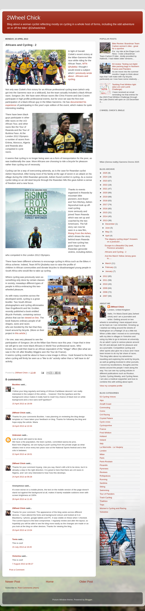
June (107, 228)
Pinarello (104, 465)
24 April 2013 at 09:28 (22, 477)
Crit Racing (105, 415)
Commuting (105, 407)
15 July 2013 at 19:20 (22, 547)
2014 (105, 216)
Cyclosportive (106, 425)
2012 (105, 276)
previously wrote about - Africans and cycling (80, 76)
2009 (105, 288)
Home (49, 581)
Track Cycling (106, 497)
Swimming (104, 490)
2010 (105, 284)
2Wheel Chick (23, 18)
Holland (103, 436)
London (103, 451)
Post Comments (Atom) (28, 588)
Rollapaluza (105, 476)
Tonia (15, 539)
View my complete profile (111, 386)
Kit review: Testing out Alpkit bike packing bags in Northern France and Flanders (125, 66)
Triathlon (104, 501)
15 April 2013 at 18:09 (22, 404)
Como (102, 411)
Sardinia (103, 483)
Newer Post (12, 581)
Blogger (88, 600)
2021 (105, 189)
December (110, 224)
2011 (105, 280)
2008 (105, 292)
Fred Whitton (105, 433)
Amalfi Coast (105, 404)
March (108, 263)
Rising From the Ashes (79, 233)
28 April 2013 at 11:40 (22, 499)
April (107, 236)
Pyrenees (104, 469)
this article (20, 333)
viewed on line (31, 317)
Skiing (102, 487)
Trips (102, 505)
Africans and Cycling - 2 (115, 252)
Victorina (16, 556)
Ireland (103, 440)
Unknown (16, 435)
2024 (105, 177)
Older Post (86, 581)
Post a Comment (16, 570)
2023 (105, 181)
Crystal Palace (106, 418)
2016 (105, 208)
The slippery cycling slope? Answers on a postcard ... (121, 240)
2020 (105, 192)
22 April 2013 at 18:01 (22, 454)
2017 (105, 204)
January (109, 271)
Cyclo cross (105, 422)
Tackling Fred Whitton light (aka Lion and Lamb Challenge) (124, 86)
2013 (105, 220)
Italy (101, 443)
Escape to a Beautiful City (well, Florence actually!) (119, 246)
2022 (105, 185)
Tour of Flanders (107, 494)
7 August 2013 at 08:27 (22, 564)
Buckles (16, 384)
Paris (102, 458)
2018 (105, 200)
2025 (105, 173)
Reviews (103, 472)
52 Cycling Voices (108, 397)
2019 (105, 197)
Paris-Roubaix (106, 461)
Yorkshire (104, 512)
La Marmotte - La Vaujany (111, 447)
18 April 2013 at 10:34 (22, 426)
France (103, 429)
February (109, 267)
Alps (102, 400)
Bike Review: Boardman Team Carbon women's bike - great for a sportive (125, 45)
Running (103, 479)
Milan (102, 454)
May (107, 232)
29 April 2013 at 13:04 (22, 530)
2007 (105, 296)
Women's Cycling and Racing (113, 508)
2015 (105, 212)
